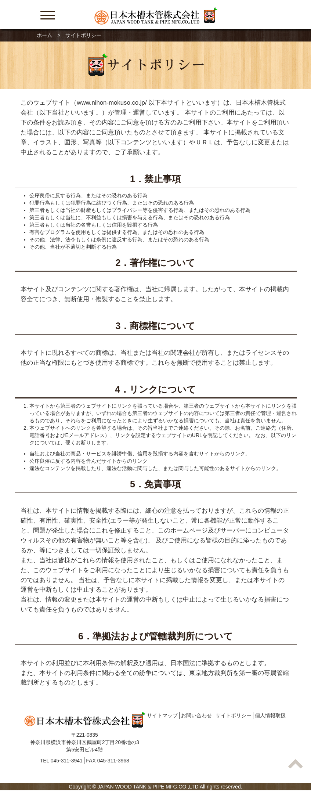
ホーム (44, 35)
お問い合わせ (196, 715)
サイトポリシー (234, 715)
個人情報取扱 (270, 715)
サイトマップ (162, 715)
